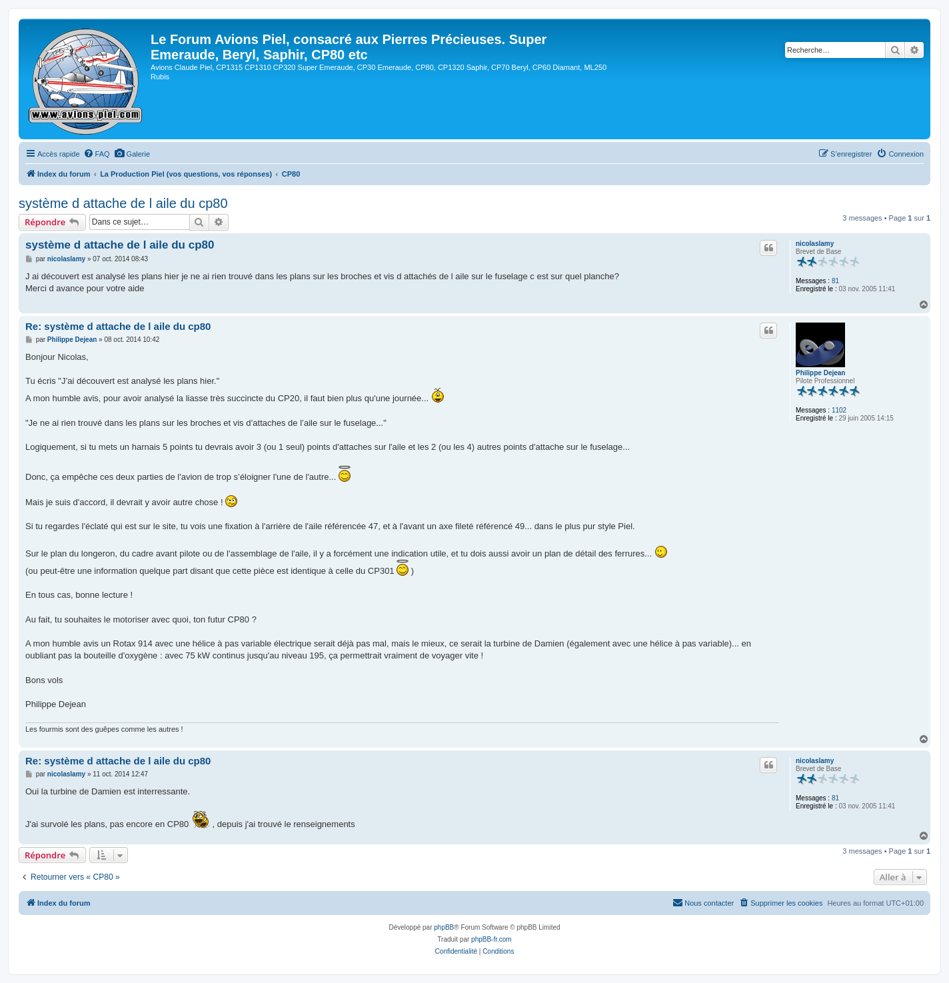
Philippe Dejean (820, 373)
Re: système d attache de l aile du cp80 (118, 326)
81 (835, 281)
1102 (839, 410)
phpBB (444, 927)
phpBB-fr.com (491, 939)
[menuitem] (96, 154)
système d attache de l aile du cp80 (123, 203)
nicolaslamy (815, 243)
